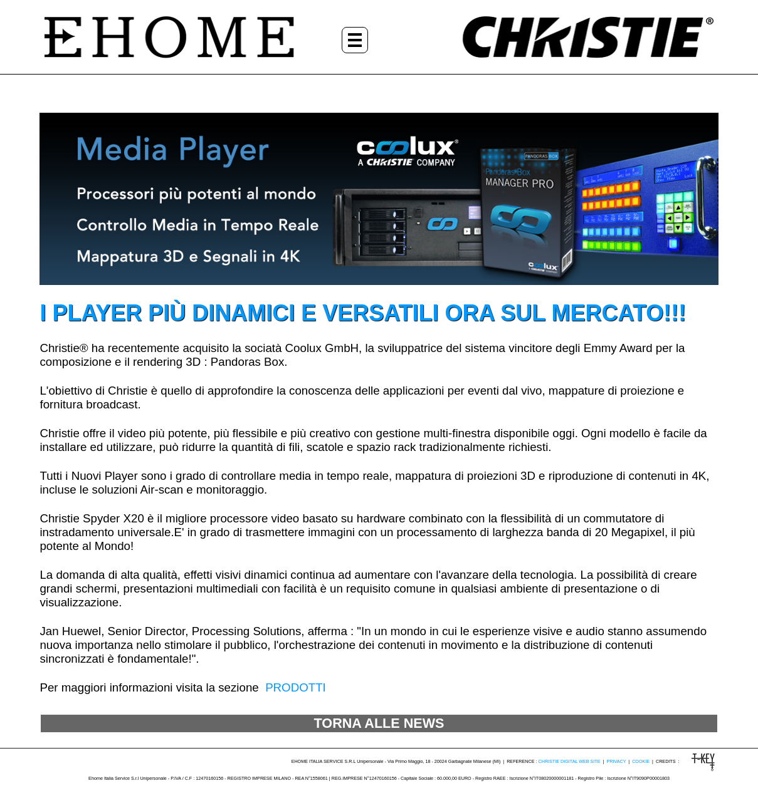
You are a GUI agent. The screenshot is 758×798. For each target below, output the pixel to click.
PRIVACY (616, 761)
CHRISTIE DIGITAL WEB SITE (570, 761)
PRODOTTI (295, 687)
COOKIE (641, 761)
